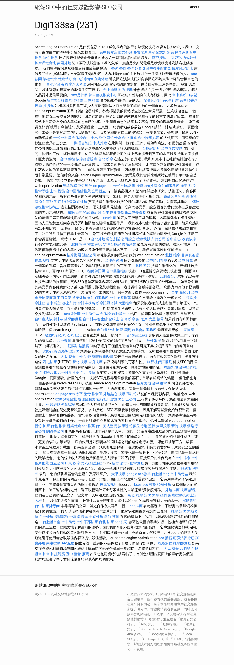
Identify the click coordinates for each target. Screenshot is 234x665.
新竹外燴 (114, 138)
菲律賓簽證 (190, 255)
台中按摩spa (83, 79)
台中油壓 (110, 90)
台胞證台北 (169, 276)
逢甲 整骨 (188, 186)
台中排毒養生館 (95, 319)
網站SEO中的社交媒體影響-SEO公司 (79, 7)
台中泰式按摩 (171, 148)
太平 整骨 (83, 394)
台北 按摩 (105, 159)
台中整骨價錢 (113, 212)
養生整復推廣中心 (103, 95)
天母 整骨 (68, 356)
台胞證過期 (180, 52)
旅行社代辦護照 (159, 362)
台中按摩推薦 (120, 298)
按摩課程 (61, 516)
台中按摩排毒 (148, 138)
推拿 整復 (42, 260)
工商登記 (174, 58)
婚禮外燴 (50, 79)
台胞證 (105, 314)
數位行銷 (140, 426)
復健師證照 (96, 271)
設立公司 (129, 399)
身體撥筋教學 (102, 356)
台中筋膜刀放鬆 (184, 95)
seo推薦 (150, 186)
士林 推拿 (91, 100)
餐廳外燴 (171, 367)
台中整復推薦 (116, 271)
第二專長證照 (135, 212)
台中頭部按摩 (156, 260)
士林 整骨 (98, 138)
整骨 (151, 426)
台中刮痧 (174, 239)
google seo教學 (138, 474)
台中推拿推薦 (68, 372)
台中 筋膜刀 (180, 292)
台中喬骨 (64, 340)
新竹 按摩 (42, 426)
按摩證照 (74, 255)
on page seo (102, 186)
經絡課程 (70, 186)
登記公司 (89, 255)
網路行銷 (50, 351)
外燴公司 (158, 239)
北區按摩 (187, 330)
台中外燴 (46, 516)
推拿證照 (137, 463)
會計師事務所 (169, 186)
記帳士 (114, 319)
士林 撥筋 (57, 191)
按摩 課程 (188, 490)
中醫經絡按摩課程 (60, 404)
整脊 (152, 484)
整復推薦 (76, 100)
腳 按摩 (48, 106)
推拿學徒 (42, 191)
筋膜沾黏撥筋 (78, 346)
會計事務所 (48, 202)
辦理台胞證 (83, 143)
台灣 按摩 (127, 319)
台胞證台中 (81, 138)
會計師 (96, 212)
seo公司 (109, 218)
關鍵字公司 (55, 431)
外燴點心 (65, 79)
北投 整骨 (142, 266)
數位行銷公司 (56, 335)
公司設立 (99, 191)
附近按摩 (125, 90)
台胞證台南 (55, 84)
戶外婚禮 (65, 202)
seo (161, 538)
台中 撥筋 (53, 303)
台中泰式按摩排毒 (49, 319)
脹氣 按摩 (72, 463)
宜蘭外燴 (101, 79)
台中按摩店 (108, 52)
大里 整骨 (156, 319)
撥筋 (71, 212)
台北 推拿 (58, 426)
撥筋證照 (189, 500)
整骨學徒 (85, 186)
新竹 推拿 (50, 58)
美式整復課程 (91, 463)
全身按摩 (95, 362)
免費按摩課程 (144, 52)
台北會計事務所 (144, 330)
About (194, 7)
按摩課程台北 (45, 63)
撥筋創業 (113, 239)
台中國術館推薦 (78, 191)
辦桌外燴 (69, 303)
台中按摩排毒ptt (47, 506)
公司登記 (83, 212)
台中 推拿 (129, 138)
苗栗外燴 (64, 63)
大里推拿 (125, 303)
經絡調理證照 (68, 351)
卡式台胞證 (62, 138)
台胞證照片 (151, 148)
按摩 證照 (123, 330)
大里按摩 (163, 426)
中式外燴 (100, 143)
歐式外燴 (125, 52)
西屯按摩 (50, 362)
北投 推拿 (172, 255)
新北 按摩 (79, 362)
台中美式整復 (106, 426)
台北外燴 (98, 239)
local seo (141, 484)
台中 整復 (67, 159)
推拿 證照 (94, 244)
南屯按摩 (159, 58)
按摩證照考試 (75, 84)
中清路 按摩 (78, 516)
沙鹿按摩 (189, 239)
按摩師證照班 (182, 68)
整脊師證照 (136, 68)
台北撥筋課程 (136, 335)
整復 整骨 (118, 68)
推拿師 (97, 394)
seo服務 (67, 543)
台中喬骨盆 (90, 314)
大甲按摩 (118, 474)
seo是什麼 (79, 95)
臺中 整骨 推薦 (77, 554)
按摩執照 (143, 239)
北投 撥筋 (78, 244)
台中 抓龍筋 (55, 554)
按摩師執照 (127, 394)
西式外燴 (189, 58)
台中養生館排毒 (158, 68)
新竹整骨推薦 (57, 100)
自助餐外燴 (106, 330)
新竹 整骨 (119, 463)
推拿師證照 (182, 543)
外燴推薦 (172, 490)
